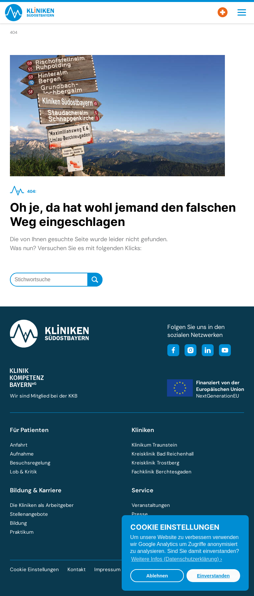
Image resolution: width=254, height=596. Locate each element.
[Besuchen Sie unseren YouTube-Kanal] (223, 351)
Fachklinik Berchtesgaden (161, 471)
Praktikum (21, 532)
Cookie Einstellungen (34, 569)
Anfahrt (18, 445)
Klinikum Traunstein (154, 445)
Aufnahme (22, 454)
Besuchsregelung (30, 463)
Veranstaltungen (151, 505)
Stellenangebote (29, 514)
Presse (140, 514)
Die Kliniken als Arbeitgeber (42, 505)
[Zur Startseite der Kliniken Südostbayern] (29, 19)
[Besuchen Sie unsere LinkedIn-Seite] (206, 351)
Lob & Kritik (23, 471)
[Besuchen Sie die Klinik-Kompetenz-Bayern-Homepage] (27, 385)
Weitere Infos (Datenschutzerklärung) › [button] (176, 559)
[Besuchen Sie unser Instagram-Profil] (188, 351)
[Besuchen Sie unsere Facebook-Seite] (173, 351)
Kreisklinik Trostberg (155, 463)
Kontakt (76, 569)
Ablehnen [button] (157, 575)
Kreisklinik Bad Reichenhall (162, 454)
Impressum (107, 569)
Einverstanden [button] (213, 575)
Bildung (18, 523)
